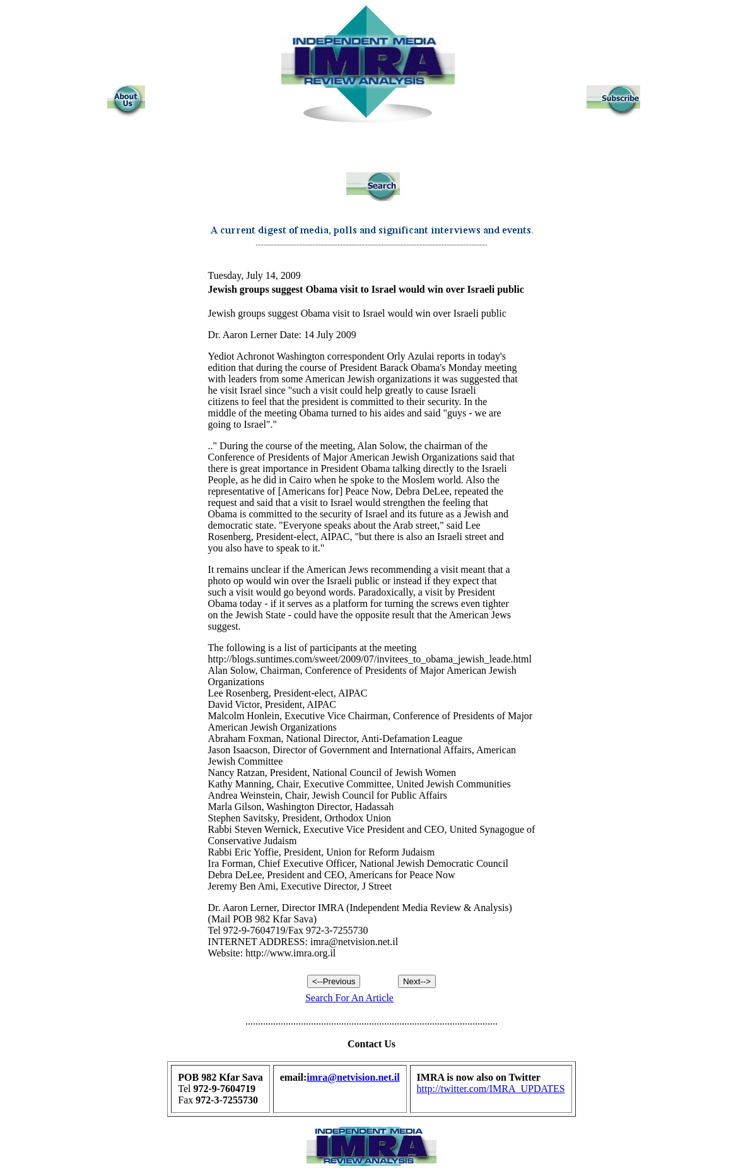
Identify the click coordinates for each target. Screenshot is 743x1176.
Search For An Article (349, 997)
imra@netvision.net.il (353, 1077)
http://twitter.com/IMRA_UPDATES (491, 1088)
